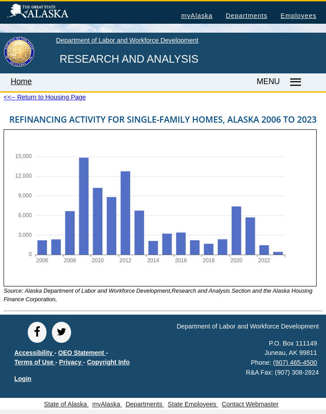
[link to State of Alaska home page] (19, 64)
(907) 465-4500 (295, 362)
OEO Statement (82, 352)
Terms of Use (34, 362)
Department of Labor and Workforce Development (127, 40)
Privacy (71, 362)
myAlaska (196, 15)
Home (21, 81)
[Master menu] (294, 82)
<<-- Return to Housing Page (45, 97)
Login (22, 378)
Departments (246, 15)
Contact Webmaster (250, 404)
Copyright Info (108, 362)
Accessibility (34, 352)
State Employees (193, 404)
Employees (299, 15)
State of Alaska (52, 12)
